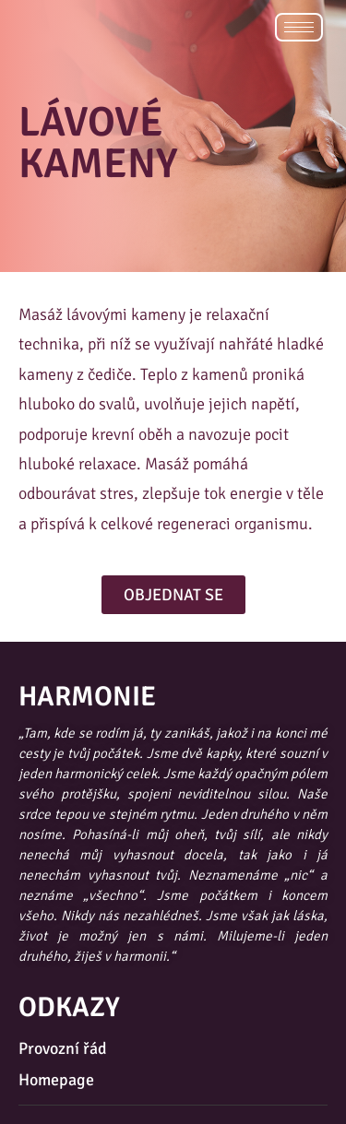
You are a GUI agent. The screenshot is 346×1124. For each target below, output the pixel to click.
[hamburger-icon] (299, 27)
